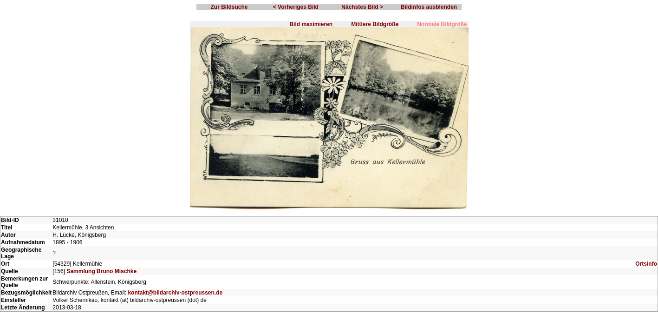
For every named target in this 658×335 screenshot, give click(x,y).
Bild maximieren (310, 24)
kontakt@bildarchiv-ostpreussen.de (175, 292)
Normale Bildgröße (442, 24)
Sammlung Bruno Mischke (101, 271)
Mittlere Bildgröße (374, 24)
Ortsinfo (646, 264)
